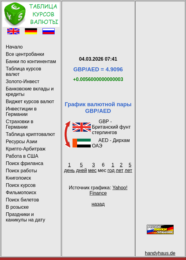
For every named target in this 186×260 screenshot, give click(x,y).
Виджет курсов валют (30, 101)
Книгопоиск (18, 178)
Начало (14, 46)
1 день (69, 167)
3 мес (92, 167)
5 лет (128, 167)
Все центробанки (25, 54)
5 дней (81, 167)
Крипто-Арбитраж (26, 148)
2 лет (119, 167)
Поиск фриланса (24, 163)
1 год (110, 167)
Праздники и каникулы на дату (25, 217)
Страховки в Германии (19, 124)
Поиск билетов (22, 199)
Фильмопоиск (21, 192)
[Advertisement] (98, 21)
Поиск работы (21, 170)
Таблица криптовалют (30, 134)
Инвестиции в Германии (21, 111)
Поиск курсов (21, 185)
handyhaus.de (160, 253)
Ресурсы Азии (21, 141)
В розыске (17, 207)
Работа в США (22, 156)
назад (98, 204)
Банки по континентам (31, 61)
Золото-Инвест (22, 81)
